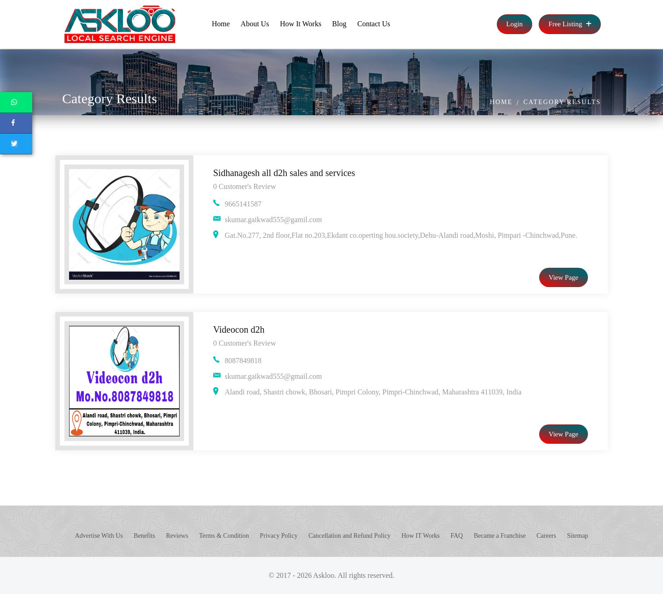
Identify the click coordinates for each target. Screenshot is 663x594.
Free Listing (569, 24)
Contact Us (373, 24)
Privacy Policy (278, 535)
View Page (564, 277)
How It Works (300, 24)
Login (514, 24)
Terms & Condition (224, 535)
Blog (339, 24)
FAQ (457, 535)
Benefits (144, 535)
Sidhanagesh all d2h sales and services (284, 173)
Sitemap (577, 535)
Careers (546, 535)
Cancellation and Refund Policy (349, 535)
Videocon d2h (239, 329)
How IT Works (420, 535)
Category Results (562, 102)
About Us (255, 24)
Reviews (177, 535)
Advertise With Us (99, 535)
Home (221, 24)
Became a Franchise (500, 535)
